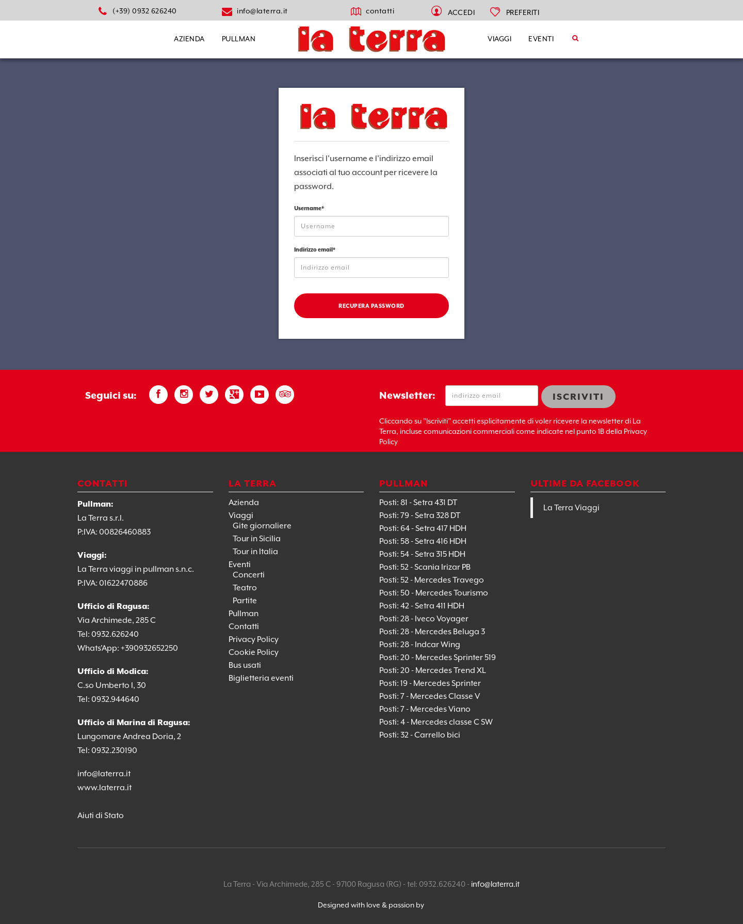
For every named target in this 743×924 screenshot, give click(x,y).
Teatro (245, 587)
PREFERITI (523, 12)
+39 (127, 648)
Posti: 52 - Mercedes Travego (431, 580)
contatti (380, 11)
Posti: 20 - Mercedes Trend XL (432, 670)
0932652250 (156, 648)
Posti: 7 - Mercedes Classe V (429, 696)
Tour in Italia (255, 551)
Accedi (461, 12)
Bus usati (245, 665)
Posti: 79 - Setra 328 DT (419, 515)
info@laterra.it (262, 11)
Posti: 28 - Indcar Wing (419, 644)
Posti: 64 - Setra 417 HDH (422, 528)
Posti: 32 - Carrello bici (419, 735)
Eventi (541, 39)
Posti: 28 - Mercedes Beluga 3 (432, 631)
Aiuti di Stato (100, 815)
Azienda (189, 39)
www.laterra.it (104, 787)
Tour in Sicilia (257, 538)
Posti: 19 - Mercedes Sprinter (430, 683)
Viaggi (499, 39)
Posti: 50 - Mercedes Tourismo (433, 593)
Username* (309, 208)
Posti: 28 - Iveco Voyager (424, 618)
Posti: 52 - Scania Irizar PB (425, 567)
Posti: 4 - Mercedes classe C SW (436, 722)
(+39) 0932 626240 (144, 11)
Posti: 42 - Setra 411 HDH (421, 605)
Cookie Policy (254, 652)
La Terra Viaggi (571, 507)
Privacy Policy (254, 639)
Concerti (249, 575)
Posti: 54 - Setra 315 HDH (422, 554)
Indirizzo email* (314, 249)
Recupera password (371, 306)
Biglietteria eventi (261, 678)
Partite (245, 600)
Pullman (239, 39)
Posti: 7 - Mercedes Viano (425, 709)
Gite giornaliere (262, 525)
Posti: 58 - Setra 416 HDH (422, 541)
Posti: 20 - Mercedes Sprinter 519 (437, 657)
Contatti (244, 626)
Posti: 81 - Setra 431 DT (418, 502)
